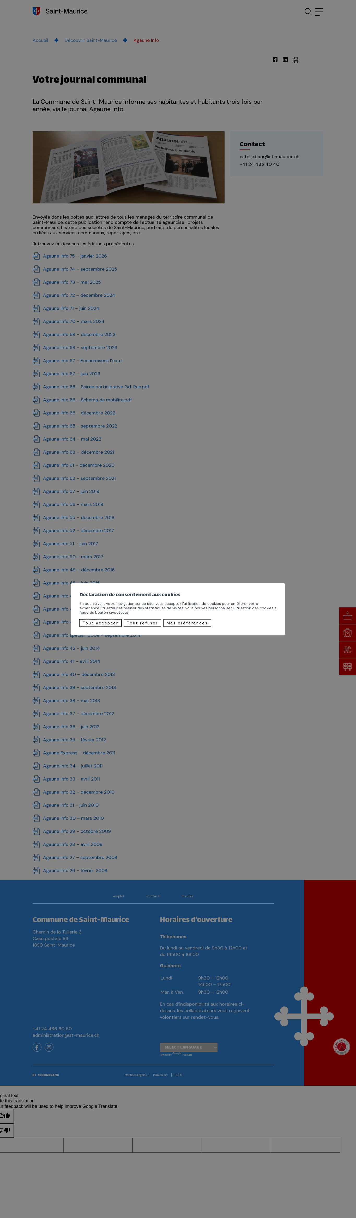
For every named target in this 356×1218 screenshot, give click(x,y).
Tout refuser (142, 623)
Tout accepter (100, 623)
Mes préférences (187, 623)
